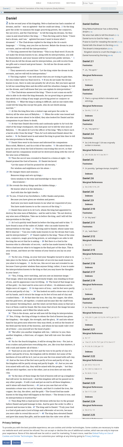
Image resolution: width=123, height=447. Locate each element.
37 (7, 319)
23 (7, 199)
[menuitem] (3, 3)
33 (30, 291)
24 (9, 213)
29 (9, 260)
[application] (61, 12)
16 (16, 139)
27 (31, 238)
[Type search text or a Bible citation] (98, 3)
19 (9, 161)
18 (54, 148)
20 (39, 164)
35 (22, 300)
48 (42, 416)
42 (7, 363)
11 (18, 105)
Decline (16, 442)
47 (33, 410)
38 (57, 322)
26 (33, 232)
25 (9, 225)
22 (7, 188)
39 (9, 335)
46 (9, 404)
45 (49, 388)
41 (9, 354)
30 (29, 266)
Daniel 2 (5, 8)
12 (9, 114)
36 (9, 316)
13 (43, 117)
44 (9, 379)
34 (34, 294)
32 (46, 285)
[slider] (61, 12)
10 (9, 95)
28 (42, 244)
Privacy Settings (92, 436)
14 (9, 126)
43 (56, 366)
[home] (3, 3)
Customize (28, 442)
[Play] (2, 12)
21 (7, 175)
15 (16, 133)
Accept (6, 442)
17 (9, 145)
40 (9, 344)
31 (9, 278)
